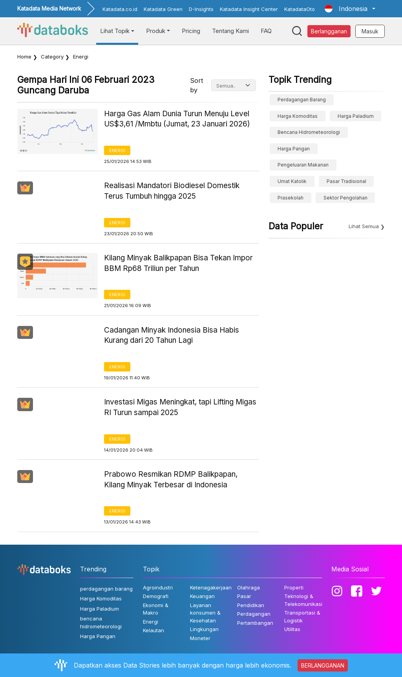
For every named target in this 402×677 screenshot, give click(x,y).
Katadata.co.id (119, 9)
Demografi (155, 596)
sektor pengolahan (345, 198)
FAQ (266, 31)
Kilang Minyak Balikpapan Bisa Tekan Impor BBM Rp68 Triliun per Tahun (178, 263)
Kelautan (153, 630)
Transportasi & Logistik (302, 616)
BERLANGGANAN (322, 665)
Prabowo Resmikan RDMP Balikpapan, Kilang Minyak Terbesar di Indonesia (171, 479)
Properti (293, 587)
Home (24, 56)
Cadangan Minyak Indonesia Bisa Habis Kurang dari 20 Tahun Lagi (171, 335)
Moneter (200, 638)
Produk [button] (155, 31)
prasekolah (290, 198)
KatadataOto (299, 9)
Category (52, 56)
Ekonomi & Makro (155, 609)
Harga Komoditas (298, 116)
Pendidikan (250, 605)
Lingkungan (204, 629)
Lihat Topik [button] (115, 31)
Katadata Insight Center (249, 9)
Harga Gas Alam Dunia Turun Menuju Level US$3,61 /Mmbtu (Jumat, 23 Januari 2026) (177, 119)
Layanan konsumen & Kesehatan (205, 613)
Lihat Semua (364, 226)
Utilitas (292, 629)
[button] (350, 8)
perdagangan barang (302, 99)
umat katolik (292, 181)
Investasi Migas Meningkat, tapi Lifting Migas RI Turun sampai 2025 (180, 407)
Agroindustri (158, 587)
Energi (117, 150)
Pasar (244, 596)
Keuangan (202, 596)
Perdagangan (253, 614)
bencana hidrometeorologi (309, 132)
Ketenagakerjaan (211, 587)
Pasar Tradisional (346, 181)
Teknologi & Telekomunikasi (303, 600)
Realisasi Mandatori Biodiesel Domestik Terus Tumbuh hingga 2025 (171, 191)
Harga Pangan (294, 149)
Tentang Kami (230, 31)
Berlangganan (329, 31)
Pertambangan (255, 623)
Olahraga (248, 587)
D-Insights (201, 9)
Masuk (370, 31)
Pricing (191, 31)
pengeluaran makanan (303, 165)
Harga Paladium (356, 116)
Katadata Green (163, 9)
